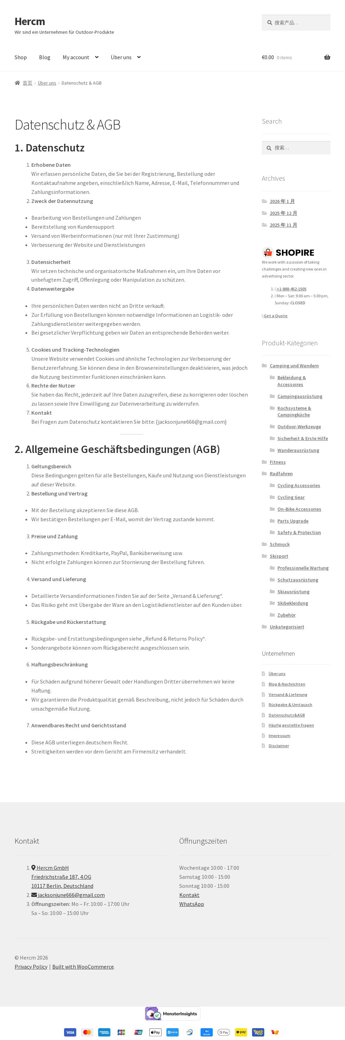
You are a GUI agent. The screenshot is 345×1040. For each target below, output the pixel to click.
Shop (21, 57)
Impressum (279, 735)
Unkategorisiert (287, 627)
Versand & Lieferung (288, 694)
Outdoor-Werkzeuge (299, 426)
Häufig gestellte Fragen (291, 725)
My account (76, 57)
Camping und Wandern (294, 365)
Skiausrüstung (293, 591)
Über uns (121, 57)
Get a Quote (275, 315)
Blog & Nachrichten (287, 684)
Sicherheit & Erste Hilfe (302, 438)
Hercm (30, 21)
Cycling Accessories (298, 485)
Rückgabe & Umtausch (290, 704)
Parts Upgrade (292, 521)
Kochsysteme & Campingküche (294, 411)
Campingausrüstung (299, 396)
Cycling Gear (291, 497)
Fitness (278, 462)
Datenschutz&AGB (287, 715)
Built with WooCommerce (83, 966)
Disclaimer (279, 745)
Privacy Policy (31, 966)
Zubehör (286, 615)
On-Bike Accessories (299, 509)
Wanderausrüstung (298, 450)
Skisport (279, 556)
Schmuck (280, 544)
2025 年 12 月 (283, 213)
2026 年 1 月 (282, 201)
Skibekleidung (292, 603)
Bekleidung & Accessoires (291, 381)
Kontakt (189, 894)
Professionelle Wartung (303, 568)
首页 (27, 83)
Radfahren (281, 473)
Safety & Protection (299, 532)
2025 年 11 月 (283, 225)
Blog (44, 57)
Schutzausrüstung (297, 580)
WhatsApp (191, 903)
